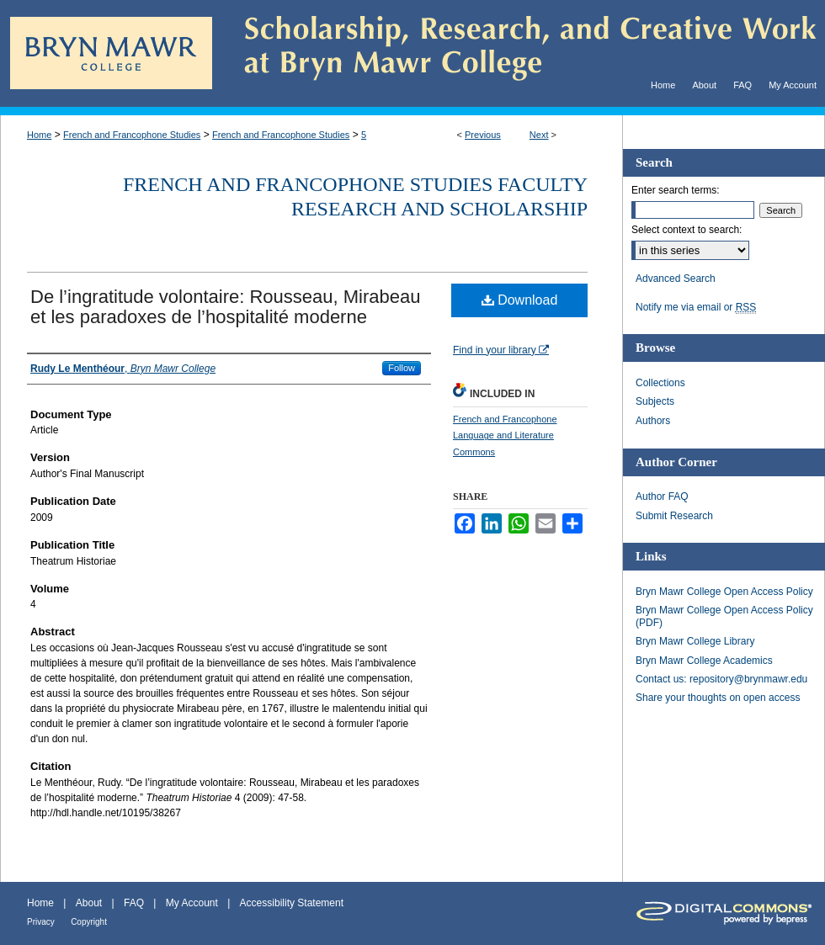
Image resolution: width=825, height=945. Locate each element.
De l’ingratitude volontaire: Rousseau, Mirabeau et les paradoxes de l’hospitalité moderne (225, 306)
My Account (192, 903)
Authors (653, 421)
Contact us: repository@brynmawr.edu (721, 679)
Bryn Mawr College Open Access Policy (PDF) (724, 616)
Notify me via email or (696, 307)
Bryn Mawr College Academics (704, 660)
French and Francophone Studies (131, 135)
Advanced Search (676, 278)
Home (39, 135)
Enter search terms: (675, 190)
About (89, 903)
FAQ (134, 903)
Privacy (41, 921)
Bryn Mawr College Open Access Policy (724, 591)
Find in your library (501, 350)
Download (520, 300)
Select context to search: (686, 230)
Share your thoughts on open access (718, 697)
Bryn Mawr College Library (695, 641)
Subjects (655, 401)
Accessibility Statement (291, 903)
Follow (401, 368)
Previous (483, 135)
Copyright (89, 921)
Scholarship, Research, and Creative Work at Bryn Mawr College (518, 53)
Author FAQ (662, 496)
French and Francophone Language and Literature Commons (505, 436)
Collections (660, 383)
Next (539, 135)
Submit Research (674, 516)
